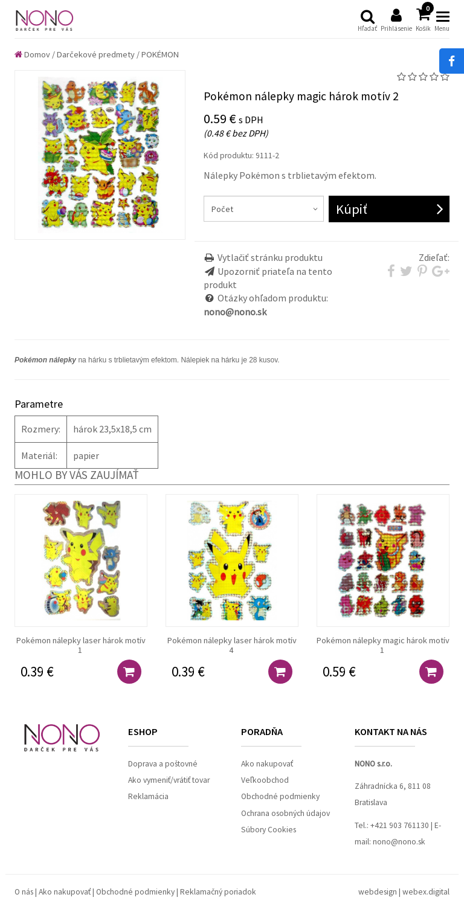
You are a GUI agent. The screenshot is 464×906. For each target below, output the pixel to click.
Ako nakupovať (267, 764)
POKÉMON (160, 54)
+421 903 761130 (399, 825)
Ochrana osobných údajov (285, 813)
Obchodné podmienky (280, 796)
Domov (32, 54)
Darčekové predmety (96, 54)
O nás (23, 892)
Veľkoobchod (265, 780)
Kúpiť (351, 209)
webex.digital (426, 892)
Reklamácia (148, 796)
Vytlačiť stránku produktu (270, 257)
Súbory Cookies (268, 829)
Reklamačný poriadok (218, 892)
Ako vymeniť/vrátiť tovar (169, 780)
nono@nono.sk (399, 842)
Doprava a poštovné (163, 764)
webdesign (377, 892)
